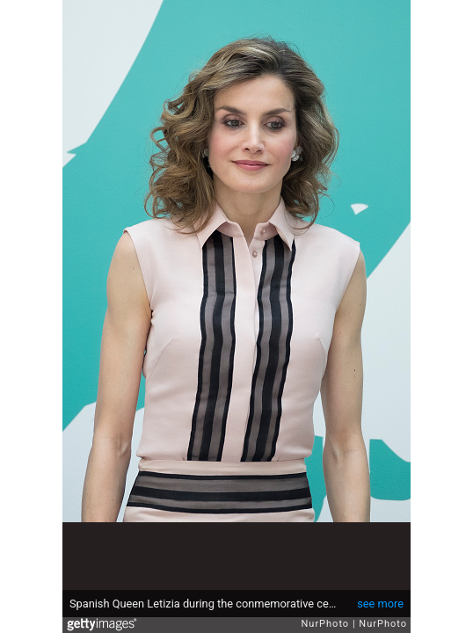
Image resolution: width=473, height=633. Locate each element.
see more (380, 603)
